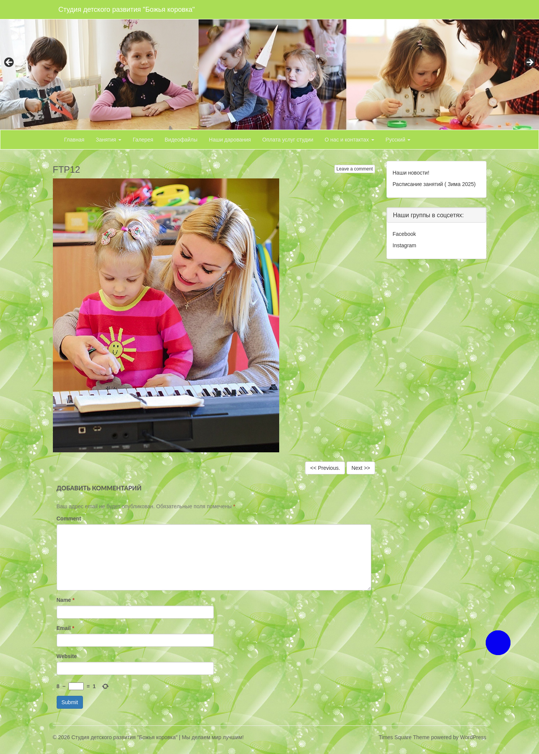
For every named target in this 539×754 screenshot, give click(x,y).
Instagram (404, 245)
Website (67, 656)
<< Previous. (325, 468)
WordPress (473, 737)
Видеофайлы (181, 140)
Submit (70, 702)
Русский (398, 140)
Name (66, 600)
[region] (269, 65)
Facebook (404, 234)
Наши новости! (411, 173)
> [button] (529, 62)
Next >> (360, 468)
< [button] (9, 62)
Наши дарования (230, 140)
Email (66, 628)
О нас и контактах (349, 140)
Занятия (108, 140)
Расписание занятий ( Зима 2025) (434, 184)
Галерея (143, 140)
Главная (74, 140)
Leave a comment (355, 169)
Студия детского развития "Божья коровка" (127, 9)
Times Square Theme (404, 737)
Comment (69, 518)
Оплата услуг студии (287, 140)
